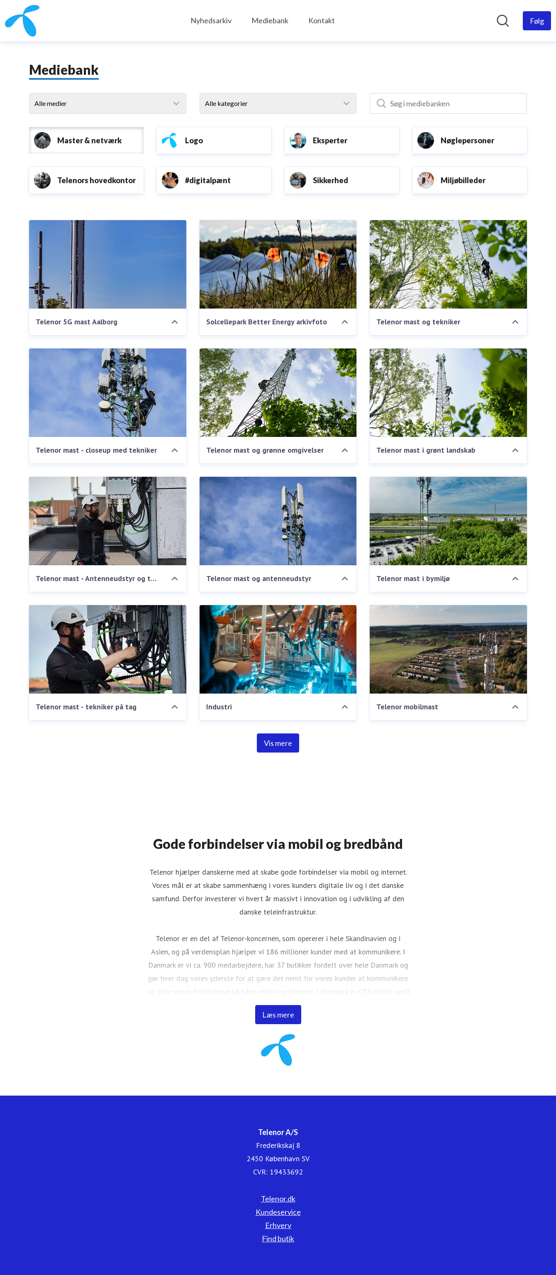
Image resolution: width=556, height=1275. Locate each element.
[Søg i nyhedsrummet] (503, 20)
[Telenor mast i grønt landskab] (448, 392)
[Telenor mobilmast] (448, 649)
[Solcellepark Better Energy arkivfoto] (278, 264)
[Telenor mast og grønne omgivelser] (278, 392)
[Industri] (278, 649)
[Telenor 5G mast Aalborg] (107, 264)
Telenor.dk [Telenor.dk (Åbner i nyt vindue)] (278, 1198)
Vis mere (278, 743)
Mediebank (269, 20)
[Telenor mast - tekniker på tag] (107, 649)
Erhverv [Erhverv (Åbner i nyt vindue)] (278, 1225)
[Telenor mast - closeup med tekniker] (107, 392)
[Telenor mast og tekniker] (448, 264)
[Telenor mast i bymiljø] (448, 521)
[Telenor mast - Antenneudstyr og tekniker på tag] (107, 521)
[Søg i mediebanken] (448, 103)
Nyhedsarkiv (211, 20)
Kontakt (321, 20)
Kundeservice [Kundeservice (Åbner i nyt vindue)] (278, 1211)
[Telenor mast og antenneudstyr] (278, 521)
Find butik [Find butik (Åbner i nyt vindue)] (278, 1238)
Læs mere (278, 1014)
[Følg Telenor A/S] (537, 20)
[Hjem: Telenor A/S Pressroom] (22, 21)
